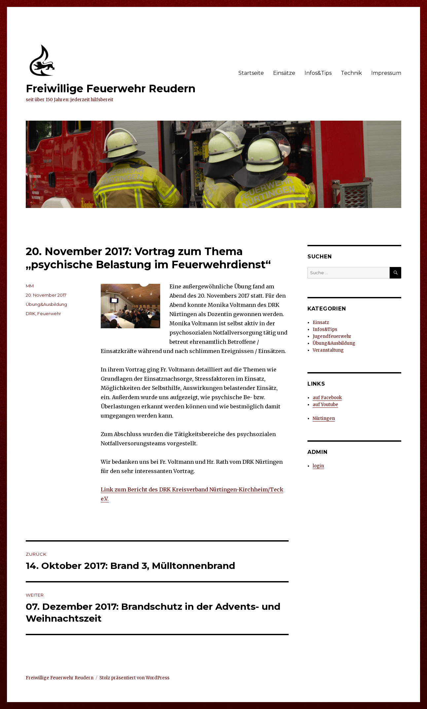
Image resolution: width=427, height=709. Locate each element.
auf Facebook (327, 397)
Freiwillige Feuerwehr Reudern (111, 88)
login (318, 466)
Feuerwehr (49, 313)
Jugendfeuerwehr (332, 336)
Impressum (386, 73)
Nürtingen (324, 418)
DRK (30, 313)
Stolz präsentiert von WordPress (134, 678)
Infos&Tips (318, 73)
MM (30, 285)
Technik (351, 73)
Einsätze (284, 73)
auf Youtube (325, 404)
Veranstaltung (328, 350)
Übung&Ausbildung (46, 304)
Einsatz (321, 322)
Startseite (251, 73)
